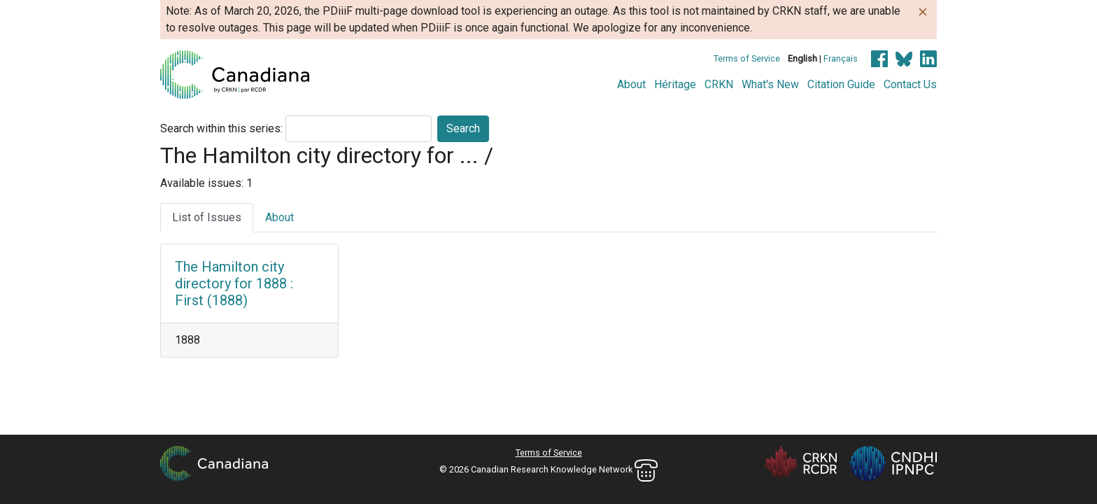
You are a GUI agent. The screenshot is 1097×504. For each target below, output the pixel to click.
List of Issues (206, 217)
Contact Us (910, 84)
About (631, 84)
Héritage (675, 84)
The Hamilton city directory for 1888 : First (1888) (234, 283)
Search (463, 128)
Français (840, 58)
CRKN (719, 84)
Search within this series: (221, 128)
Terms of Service (747, 58)
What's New (770, 84)
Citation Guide (841, 84)
